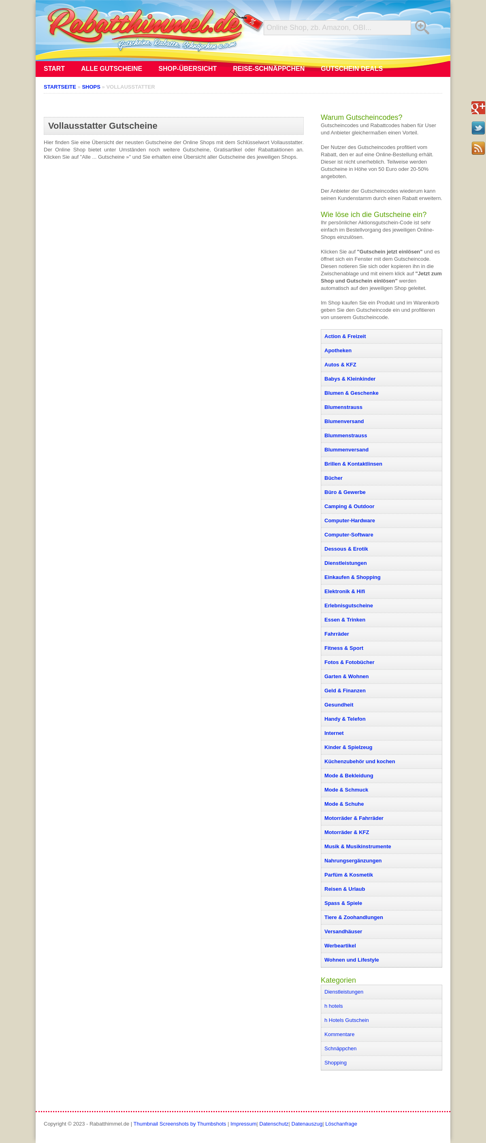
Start (54, 68)
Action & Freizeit (345, 336)
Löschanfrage (341, 1124)
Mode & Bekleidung (348, 776)
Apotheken (338, 350)
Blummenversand (346, 450)
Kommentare (339, 1034)
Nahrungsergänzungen (353, 861)
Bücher (333, 478)
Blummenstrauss (345, 435)
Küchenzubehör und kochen (359, 761)
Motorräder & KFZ (346, 832)
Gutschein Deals (352, 68)
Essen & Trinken (344, 620)
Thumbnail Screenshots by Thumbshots (180, 1124)
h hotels (333, 1006)
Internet (334, 733)
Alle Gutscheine (111, 68)
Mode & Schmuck (346, 790)
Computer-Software (348, 535)
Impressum (243, 1124)
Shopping (335, 1063)
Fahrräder (336, 634)
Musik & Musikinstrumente (357, 846)
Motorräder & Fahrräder (354, 818)
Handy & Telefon (345, 719)
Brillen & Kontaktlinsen (353, 464)
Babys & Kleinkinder (349, 379)
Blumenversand (344, 421)
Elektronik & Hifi (344, 591)
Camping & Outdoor (349, 506)
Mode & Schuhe (344, 804)
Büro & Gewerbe (345, 492)
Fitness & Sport (343, 648)
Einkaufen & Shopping (352, 577)
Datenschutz (273, 1124)
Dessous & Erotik (346, 549)
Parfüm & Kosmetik (348, 875)
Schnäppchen (340, 1048)
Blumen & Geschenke (351, 393)
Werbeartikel (340, 946)
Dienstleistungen (345, 563)
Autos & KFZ (340, 365)
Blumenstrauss (343, 407)
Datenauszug (307, 1124)
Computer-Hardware (349, 520)
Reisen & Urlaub (344, 889)
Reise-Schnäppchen (269, 68)
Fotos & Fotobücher (349, 662)
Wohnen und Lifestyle (351, 960)
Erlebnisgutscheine (348, 605)
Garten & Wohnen (346, 676)
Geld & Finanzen (345, 691)
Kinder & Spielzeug (348, 747)
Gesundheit (339, 705)
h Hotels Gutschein (346, 1020)
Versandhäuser (343, 931)
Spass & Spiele (343, 903)
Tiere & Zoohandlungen (353, 917)
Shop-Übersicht (187, 68)
